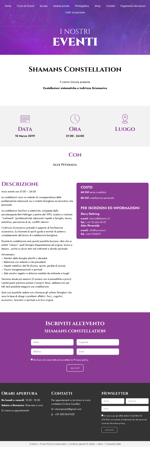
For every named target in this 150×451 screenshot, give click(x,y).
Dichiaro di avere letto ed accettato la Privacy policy (60, 360)
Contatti (110, 6)
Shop (98, 6)
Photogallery (82, 6)
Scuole (43, 6)
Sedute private (61, 6)
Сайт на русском (75, 12)
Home (8, 6)
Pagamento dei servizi (133, 6)
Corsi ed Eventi (25, 6)
